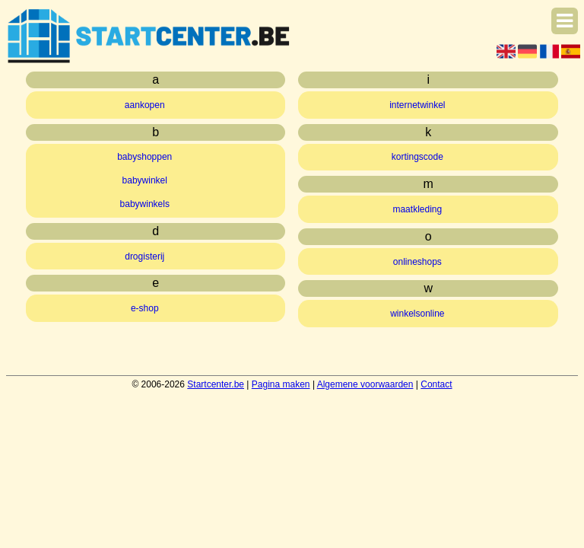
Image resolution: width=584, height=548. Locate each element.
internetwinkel (417, 105)
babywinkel (144, 180)
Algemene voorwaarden (365, 384)
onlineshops (417, 261)
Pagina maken (281, 384)
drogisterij (144, 256)
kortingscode (417, 156)
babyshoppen (144, 156)
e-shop (145, 308)
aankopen (145, 105)
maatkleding (417, 209)
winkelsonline (417, 313)
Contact (436, 384)
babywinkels (145, 204)
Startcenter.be (215, 384)
